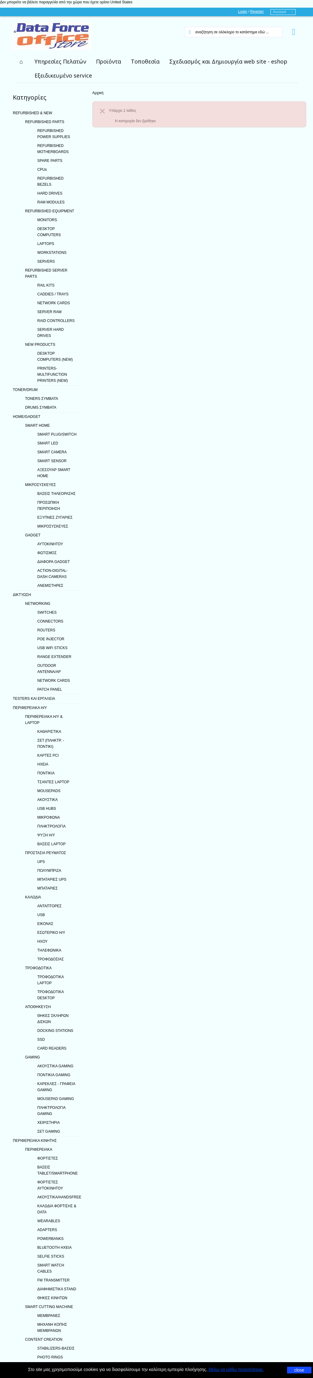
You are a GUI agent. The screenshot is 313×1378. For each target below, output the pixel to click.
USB (41, 915)
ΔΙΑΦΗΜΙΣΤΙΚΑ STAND (56, 1289)
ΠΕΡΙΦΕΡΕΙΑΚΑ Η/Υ (30, 708)
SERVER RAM (49, 312)
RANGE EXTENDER (54, 657)
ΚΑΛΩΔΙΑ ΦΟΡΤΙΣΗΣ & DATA (56, 1209)
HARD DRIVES (49, 193)
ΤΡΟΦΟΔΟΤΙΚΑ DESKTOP (50, 995)
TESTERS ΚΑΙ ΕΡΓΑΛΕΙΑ (34, 698)
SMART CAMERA (52, 452)
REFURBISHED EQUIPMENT (49, 211)
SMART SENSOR (52, 461)
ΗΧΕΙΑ (42, 764)
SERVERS (46, 261)
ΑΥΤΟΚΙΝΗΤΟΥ (50, 544)
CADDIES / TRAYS (52, 294)
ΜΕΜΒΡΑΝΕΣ (48, 1316)
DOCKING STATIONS (55, 1031)
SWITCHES (47, 612)
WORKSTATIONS (52, 252)
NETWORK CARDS (53, 303)
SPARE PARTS (49, 161)
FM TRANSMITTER (53, 1280)
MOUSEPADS (49, 791)
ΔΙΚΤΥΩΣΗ (22, 595)
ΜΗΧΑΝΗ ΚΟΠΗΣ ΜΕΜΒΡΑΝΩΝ (52, 1327)
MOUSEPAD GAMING (55, 1099)
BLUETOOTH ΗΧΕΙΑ (54, 1247)
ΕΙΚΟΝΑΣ (45, 924)
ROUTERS (46, 630)
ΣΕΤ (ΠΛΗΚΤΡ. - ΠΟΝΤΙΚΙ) (50, 743)
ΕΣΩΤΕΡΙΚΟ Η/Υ (51, 932)
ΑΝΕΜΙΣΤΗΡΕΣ (50, 585)
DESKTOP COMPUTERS (49, 232)
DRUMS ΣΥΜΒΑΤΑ (40, 407)
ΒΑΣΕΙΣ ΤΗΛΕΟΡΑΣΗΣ (56, 494)
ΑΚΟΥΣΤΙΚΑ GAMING (55, 1066)
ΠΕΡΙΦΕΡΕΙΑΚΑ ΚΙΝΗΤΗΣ (35, 1141)
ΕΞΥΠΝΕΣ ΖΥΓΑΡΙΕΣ (55, 517)
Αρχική (97, 93)
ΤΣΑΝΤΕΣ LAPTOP (53, 782)
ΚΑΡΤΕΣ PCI (48, 755)
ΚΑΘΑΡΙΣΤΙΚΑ (49, 731)
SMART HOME (37, 425)
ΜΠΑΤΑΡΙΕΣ (47, 888)
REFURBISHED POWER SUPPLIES (53, 134)
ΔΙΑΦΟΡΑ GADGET (53, 562)
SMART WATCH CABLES (50, 1268)
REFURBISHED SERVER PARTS (46, 273)
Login (242, 11)
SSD (41, 1039)
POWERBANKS (50, 1239)
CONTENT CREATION (43, 1339)
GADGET (33, 535)
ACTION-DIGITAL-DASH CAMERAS (52, 573)
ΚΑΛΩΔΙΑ (33, 897)
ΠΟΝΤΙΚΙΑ (46, 773)
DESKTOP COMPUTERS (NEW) (55, 356)
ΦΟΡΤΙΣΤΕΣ (47, 1158)
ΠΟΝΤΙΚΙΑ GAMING (53, 1075)
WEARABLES (48, 1221)
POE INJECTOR (50, 639)
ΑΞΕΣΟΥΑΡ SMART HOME (53, 473)
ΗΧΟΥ (42, 941)
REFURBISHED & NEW (32, 113)
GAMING (32, 1057)
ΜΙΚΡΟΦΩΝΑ (48, 817)
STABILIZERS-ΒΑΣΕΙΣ (56, 1348)
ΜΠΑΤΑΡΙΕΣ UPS (51, 879)
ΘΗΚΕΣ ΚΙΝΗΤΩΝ (52, 1298)
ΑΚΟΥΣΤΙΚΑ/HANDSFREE (58, 1197)
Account (279, 12)
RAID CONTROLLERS (56, 321)
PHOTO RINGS (50, 1357)
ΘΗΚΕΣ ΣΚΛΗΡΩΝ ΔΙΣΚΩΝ (53, 1019)
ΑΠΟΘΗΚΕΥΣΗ (38, 1007)
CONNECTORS (50, 621)
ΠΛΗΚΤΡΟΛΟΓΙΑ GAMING (51, 1111)
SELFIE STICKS (50, 1256)
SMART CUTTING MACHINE (49, 1307)
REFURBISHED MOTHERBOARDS (53, 149)
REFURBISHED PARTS (44, 122)
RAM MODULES (50, 202)
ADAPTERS (47, 1230)
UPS (41, 862)
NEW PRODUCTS (40, 344)
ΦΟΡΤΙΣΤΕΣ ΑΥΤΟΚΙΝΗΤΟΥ (50, 1185)
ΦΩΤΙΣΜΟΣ (47, 553)
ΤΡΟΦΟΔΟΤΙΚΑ (38, 968)
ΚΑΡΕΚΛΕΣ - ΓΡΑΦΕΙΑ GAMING (56, 1087)
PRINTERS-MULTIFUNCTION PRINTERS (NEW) (52, 374)
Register (257, 11)
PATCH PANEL (49, 689)
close (299, 1370)
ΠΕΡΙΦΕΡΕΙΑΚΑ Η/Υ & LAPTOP (44, 720)
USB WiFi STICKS (52, 648)
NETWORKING (37, 603)
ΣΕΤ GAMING (48, 1131)
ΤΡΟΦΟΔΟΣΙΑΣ (50, 959)
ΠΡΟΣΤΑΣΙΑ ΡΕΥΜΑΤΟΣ (45, 853)
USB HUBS (46, 808)
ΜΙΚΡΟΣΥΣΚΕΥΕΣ (40, 485)
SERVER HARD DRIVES (50, 332)
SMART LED (47, 443)
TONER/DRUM (25, 390)
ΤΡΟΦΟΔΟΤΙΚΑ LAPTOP (50, 980)
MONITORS (47, 220)
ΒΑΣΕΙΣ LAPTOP (51, 844)
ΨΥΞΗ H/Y (46, 835)
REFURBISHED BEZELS (50, 181)
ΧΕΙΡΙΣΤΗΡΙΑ (48, 1122)
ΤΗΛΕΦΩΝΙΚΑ (49, 950)
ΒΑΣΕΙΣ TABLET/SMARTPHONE (57, 1170)
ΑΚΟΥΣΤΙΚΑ (47, 800)
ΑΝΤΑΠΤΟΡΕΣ (49, 906)
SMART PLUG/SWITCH (56, 434)
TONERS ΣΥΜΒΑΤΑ (41, 399)
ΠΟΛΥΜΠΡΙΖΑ (49, 870)
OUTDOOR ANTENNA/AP (49, 668)
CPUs (42, 169)
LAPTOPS (45, 244)
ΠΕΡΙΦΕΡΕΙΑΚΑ (38, 1149)
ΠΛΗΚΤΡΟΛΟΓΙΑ (51, 826)
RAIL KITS (45, 285)
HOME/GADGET (26, 417)
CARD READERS (51, 1048)
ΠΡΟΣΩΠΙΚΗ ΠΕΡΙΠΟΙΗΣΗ (48, 505)
